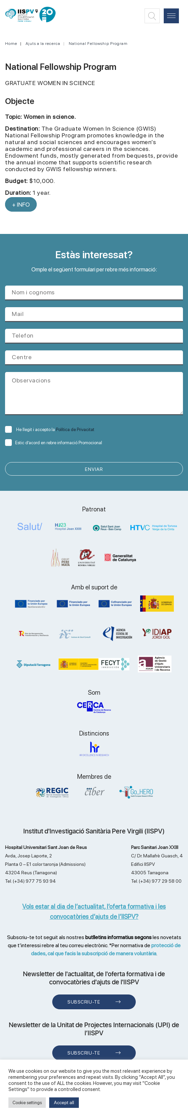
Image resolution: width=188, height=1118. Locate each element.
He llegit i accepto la (49, 429)
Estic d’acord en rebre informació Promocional (53, 443)
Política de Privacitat (75, 429)
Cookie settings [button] (27, 1102)
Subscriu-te (83, 1002)
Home (11, 43)
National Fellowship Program (98, 43)
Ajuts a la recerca (43, 43)
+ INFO (21, 204)
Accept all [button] (64, 1102)
